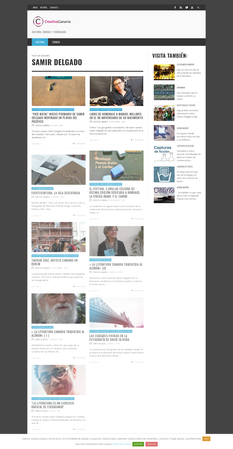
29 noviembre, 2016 (117, 122)
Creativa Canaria (43, 125)
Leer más (37, 144)
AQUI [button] (206, 438)
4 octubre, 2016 (58, 205)
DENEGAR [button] (151, 444)
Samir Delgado (67, 109)
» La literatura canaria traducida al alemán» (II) (116, 274)
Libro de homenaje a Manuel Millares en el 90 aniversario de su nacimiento (116, 115)
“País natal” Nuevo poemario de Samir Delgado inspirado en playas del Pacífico (58, 117)
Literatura (55, 109)
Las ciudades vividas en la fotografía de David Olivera (109, 346)
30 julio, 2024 (57, 125)
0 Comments (79, 143)
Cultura (35, 109)
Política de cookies (121, 443)
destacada (45, 109)
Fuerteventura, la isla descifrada (56, 201)
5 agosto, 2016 (113, 352)
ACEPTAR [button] (138, 444)
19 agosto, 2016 (115, 281)
